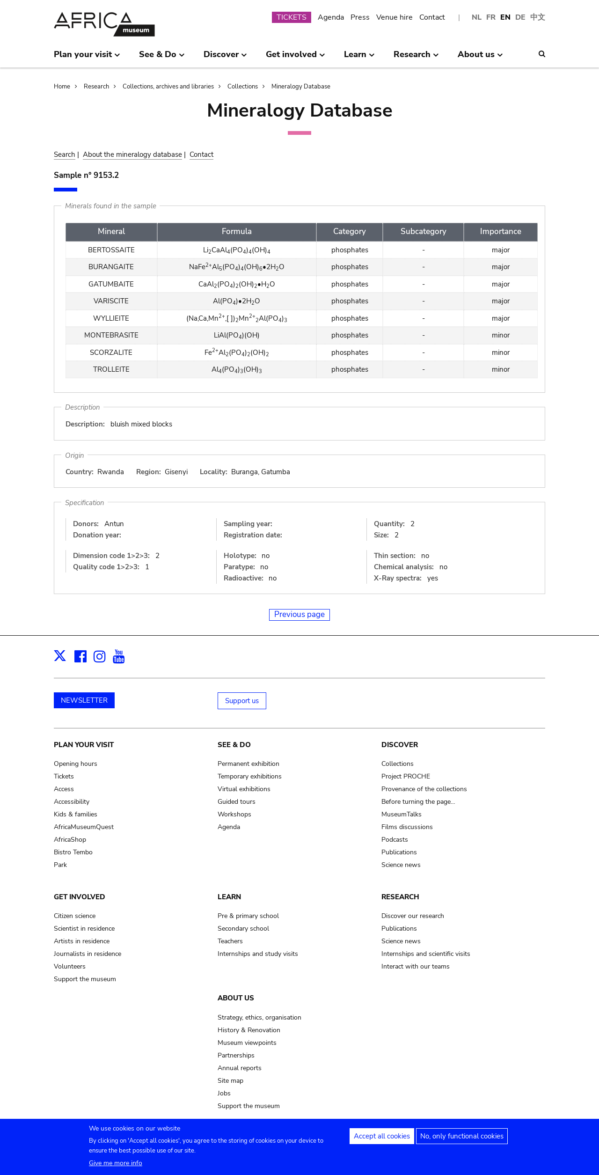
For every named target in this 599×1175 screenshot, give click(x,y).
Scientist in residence (84, 928)
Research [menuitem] (416, 58)
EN (505, 17)
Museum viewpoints (247, 1042)
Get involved (79, 897)
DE (520, 17)
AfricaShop (70, 839)
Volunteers (70, 966)
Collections (242, 86)
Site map (230, 1080)
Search (64, 154)
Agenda (331, 17)
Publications (399, 852)
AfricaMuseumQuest (84, 826)
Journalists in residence (87, 953)
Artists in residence (82, 941)
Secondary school (243, 928)
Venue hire (394, 17)
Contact (432, 17)
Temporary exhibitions (250, 776)
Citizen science (74, 915)
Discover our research (412, 915)
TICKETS (292, 17)
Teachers (230, 941)
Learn (229, 897)
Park (60, 864)
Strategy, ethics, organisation (259, 1017)
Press (360, 17)
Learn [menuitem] (359, 58)
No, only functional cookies (462, 1139)
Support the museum (85, 979)
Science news (401, 864)
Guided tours (237, 801)
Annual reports (240, 1068)
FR (491, 17)
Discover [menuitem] (225, 58)
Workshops (234, 814)
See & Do (234, 744)
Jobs (224, 1093)
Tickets (64, 776)
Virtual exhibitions (244, 789)
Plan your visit (84, 744)
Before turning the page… (418, 801)
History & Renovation (249, 1030)
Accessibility (71, 801)
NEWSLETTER (84, 700)
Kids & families (75, 814)
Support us (242, 700)
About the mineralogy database (132, 154)
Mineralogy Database (300, 86)
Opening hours (75, 763)
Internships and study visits (258, 953)
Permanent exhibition (248, 763)
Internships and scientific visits (425, 953)
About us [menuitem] (480, 58)
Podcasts (394, 839)
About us (236, 998)
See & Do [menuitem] (162, 58)
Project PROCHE (405, 776)
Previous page (299, 614)
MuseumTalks (401, 814)
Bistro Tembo (73, 852)
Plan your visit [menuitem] (87, 58)
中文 (537, 17)
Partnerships (236, 1055)
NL (477, 17)
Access (64, 789)
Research (96, 86)
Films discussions (407, 826)
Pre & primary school (248, 915)
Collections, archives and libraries (168, 86)
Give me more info (115, 1165)
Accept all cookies (382, 1139)
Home (62, 86)
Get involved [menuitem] (295, 58)
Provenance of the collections (424, 789)
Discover (399, 744)
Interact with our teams (415, 966)
